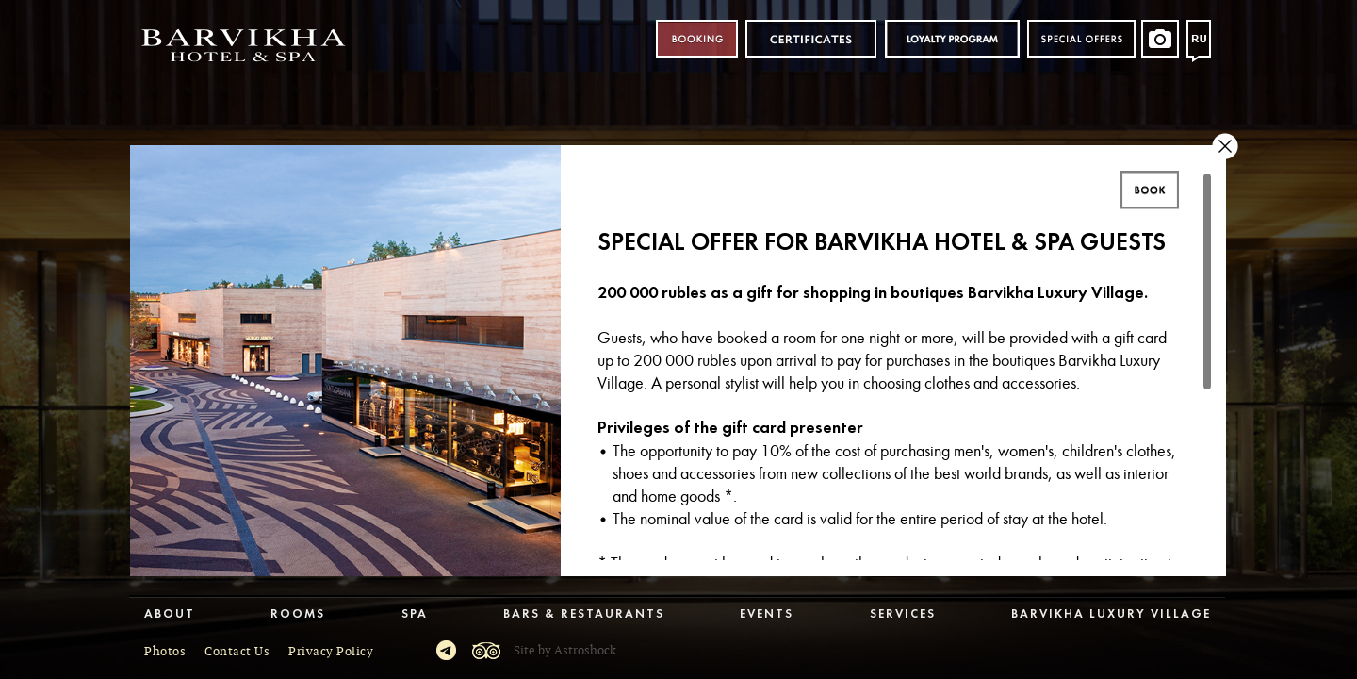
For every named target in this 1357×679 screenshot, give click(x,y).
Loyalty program (952, 39)
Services (903, 614)
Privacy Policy (330, 651)
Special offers (1081, 39)
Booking (697, 39)
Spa (414, 614)
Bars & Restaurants (583, 614)
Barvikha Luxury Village (1111, 614)
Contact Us (237, 651)
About (169, 614)
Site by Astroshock (565, 650)
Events (766, 614)
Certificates (810, 39)
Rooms (297, 614)
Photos (165, 651)
